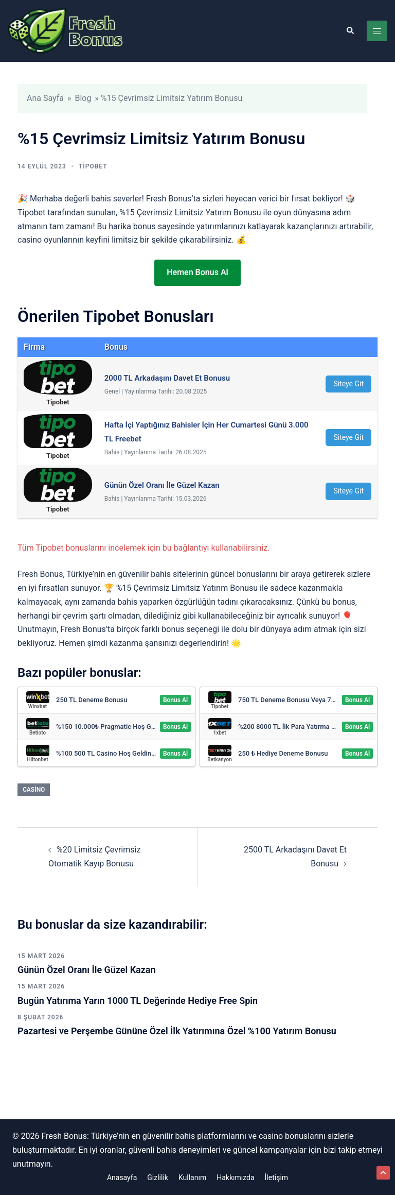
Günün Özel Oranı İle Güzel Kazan (86, 969)
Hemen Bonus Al (197, 272)
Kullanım (192, 1177)
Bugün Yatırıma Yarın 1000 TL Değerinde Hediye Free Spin (137, 1000)
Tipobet (93, 166)
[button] (350, 31)
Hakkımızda (235, 1177)
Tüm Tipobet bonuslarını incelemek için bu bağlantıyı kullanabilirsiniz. (143, 548)
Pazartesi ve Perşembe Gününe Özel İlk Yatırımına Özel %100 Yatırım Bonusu (176, 1031)
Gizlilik (157, 1177)
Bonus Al (175, 700)
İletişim (277, 1177)
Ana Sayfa (45, 98)
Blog (83, 98)
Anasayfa (122, 1177)
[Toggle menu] (377, 31)
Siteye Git (348, 384)
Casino (34, 789)
